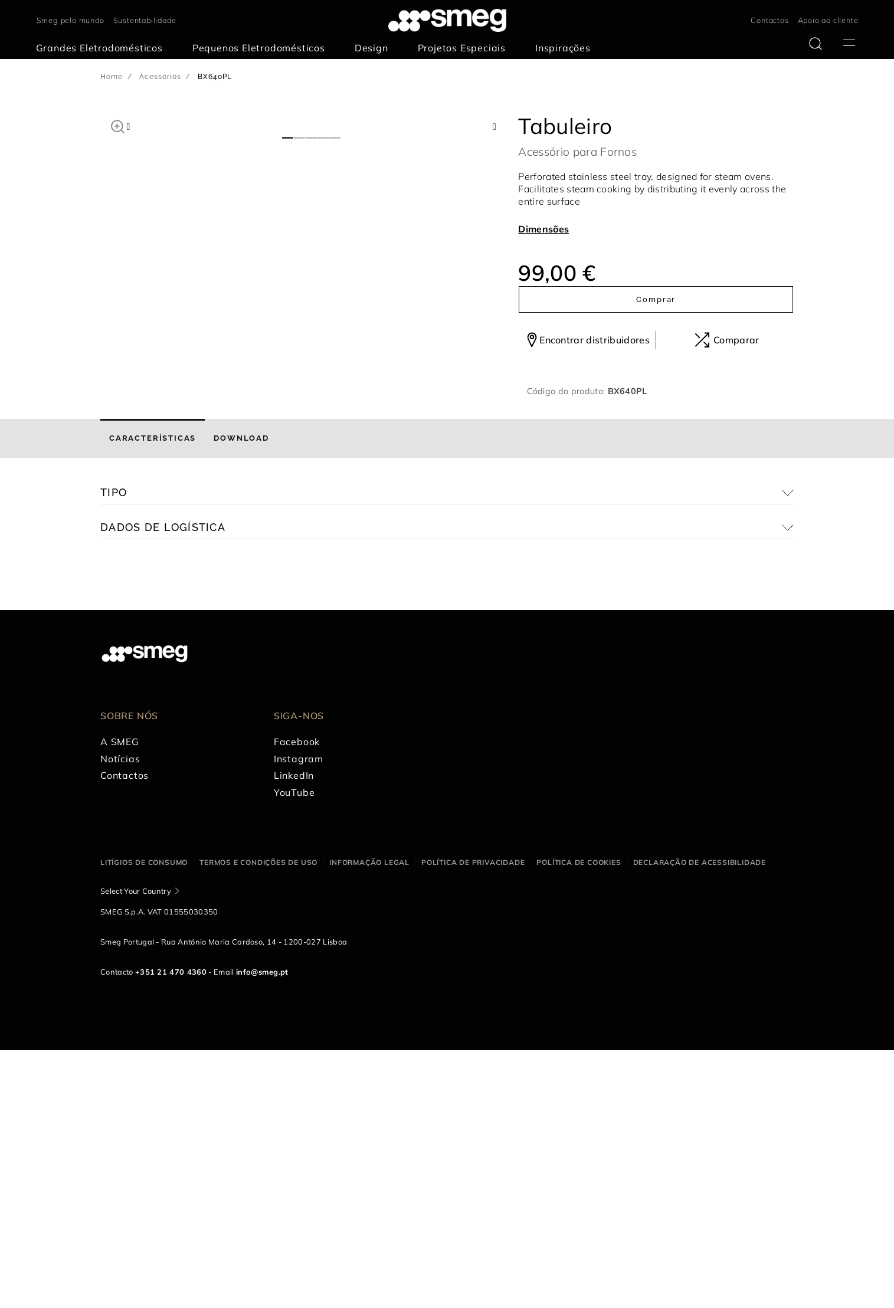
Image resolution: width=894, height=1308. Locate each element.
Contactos (769, 20)
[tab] (152, 696)
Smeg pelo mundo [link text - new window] (70, 20)
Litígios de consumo (144, 1120)
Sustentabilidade (144, 20)
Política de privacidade (473, 1120)
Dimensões (543, 229)
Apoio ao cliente (828, 20)
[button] (117, 125)
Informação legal (369, 1120)
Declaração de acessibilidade (699, 1120)
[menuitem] (102, 48)
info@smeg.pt (262, 1229)
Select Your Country (135, 1148)
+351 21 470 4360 (171, 1229)
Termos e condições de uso (258, 1120)
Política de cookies (578, 1120)
